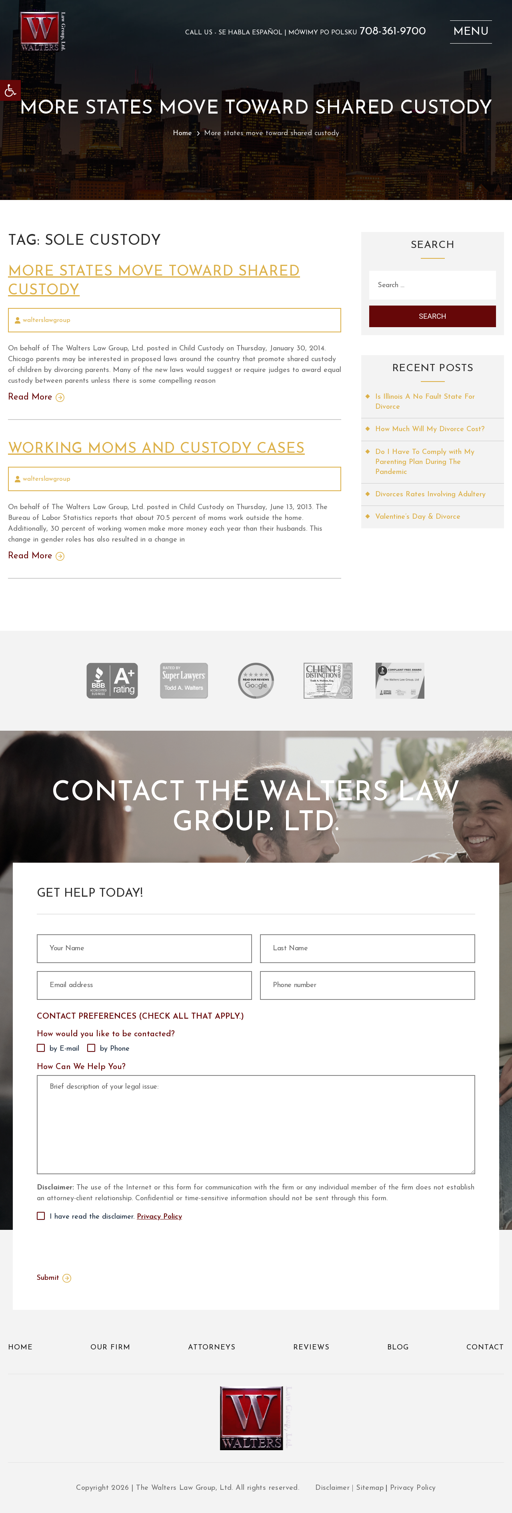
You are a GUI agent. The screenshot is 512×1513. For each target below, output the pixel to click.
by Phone (115, 1049)
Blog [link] (398, 1347)
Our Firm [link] (110, 1347)
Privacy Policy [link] (159, 1217)
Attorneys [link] (212, 1347)
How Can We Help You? (81, 1067)
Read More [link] (30, 397)
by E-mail (64, 1049)
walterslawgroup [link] (46, 320)
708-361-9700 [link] (393, 31)
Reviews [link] (311, 1347)
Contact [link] (485, 1347)
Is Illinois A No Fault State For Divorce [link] (425, 402)
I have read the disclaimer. (116, 1217)
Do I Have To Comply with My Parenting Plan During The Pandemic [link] (424, 462)
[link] (10, 90)
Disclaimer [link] (332, 1488)
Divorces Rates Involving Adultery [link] (430, 494)
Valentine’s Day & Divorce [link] (417, 517)
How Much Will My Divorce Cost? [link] (429, 429)
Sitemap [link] (370, 1488)
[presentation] (97, 1245)
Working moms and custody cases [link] (156, 449)
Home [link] (182, 133)
